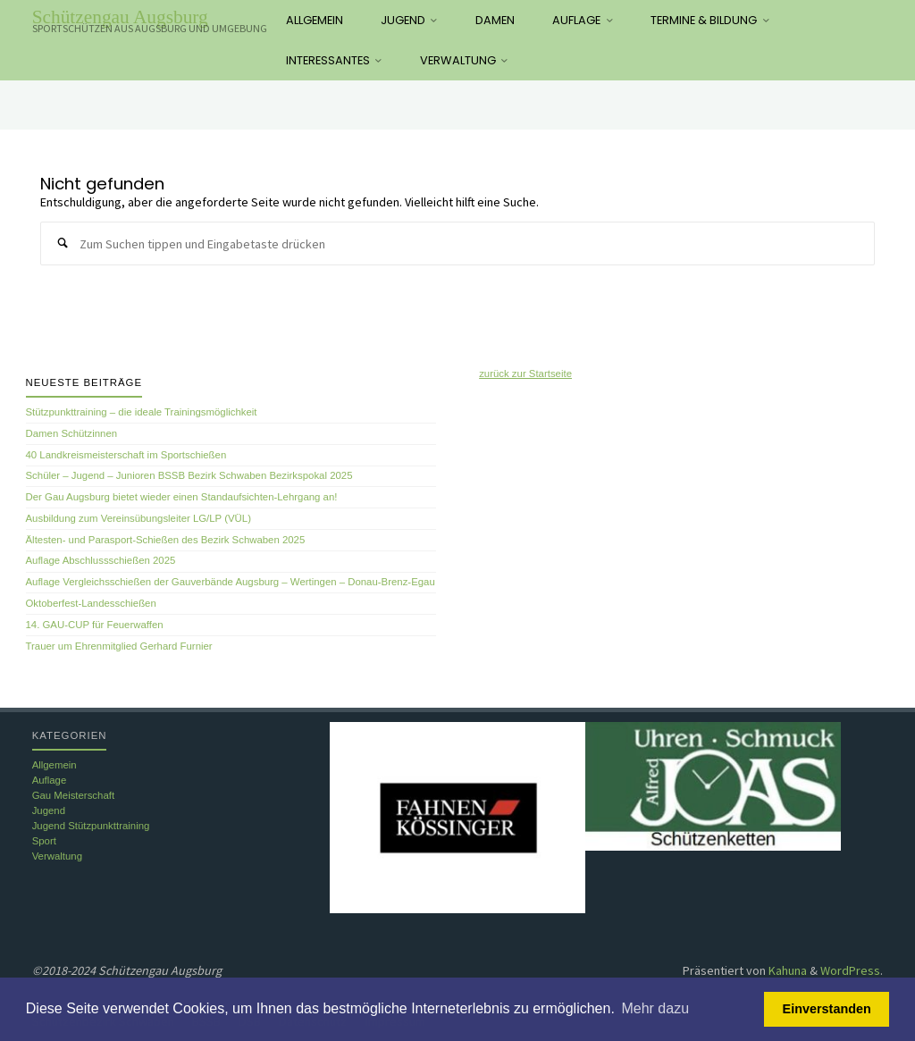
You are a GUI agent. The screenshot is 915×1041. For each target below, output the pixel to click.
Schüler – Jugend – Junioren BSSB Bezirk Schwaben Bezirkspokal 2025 (189, 475)
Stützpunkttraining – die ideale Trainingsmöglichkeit (141, 412)
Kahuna (786, 970)
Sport (44, 840)
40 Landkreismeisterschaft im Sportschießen (126, 454)
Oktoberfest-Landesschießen (91, 603)
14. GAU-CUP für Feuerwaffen (95, 624)
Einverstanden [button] (827, 1009)
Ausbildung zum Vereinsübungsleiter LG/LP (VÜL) (138, 518)
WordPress (850, 970)
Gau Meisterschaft (73, 795)
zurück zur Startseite (525, 373)
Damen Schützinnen (72, 433)
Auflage (49, 780)
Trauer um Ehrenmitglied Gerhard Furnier (119, 646)
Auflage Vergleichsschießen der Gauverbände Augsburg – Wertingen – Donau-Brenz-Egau (230, 581)
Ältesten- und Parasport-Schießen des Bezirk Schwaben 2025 (166, 539)
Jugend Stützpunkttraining (91, 825)
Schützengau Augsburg (120, 17)
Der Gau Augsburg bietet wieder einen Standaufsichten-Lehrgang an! (182, 496)
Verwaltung (57, 856)
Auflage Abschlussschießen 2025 (101, 560)
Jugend (48, 810)
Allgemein (54, 765)
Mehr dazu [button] (655, 1008)
